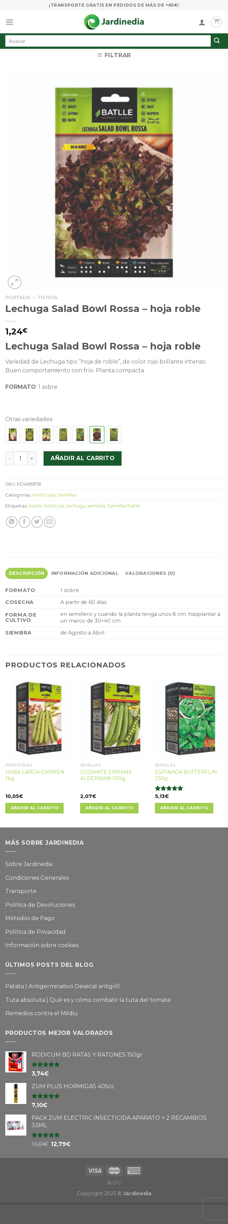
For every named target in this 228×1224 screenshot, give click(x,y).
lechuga (75, 505)
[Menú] (9, 22)
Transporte (21, 891)
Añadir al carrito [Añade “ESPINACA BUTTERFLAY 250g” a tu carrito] (184, 807)
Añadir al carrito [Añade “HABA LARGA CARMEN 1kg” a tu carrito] (35, 807)
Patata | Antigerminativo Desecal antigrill (62, 986)
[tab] (26, 573)
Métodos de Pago (30, 918)
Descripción (27, 573)
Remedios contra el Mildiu (41, 1013)
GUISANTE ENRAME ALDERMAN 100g (106, 775)
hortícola (54, 505)
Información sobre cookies (42, 945)
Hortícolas (44, 495)
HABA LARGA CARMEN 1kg (35, 775)
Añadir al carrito (83, 458)
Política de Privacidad (35, 932)
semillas (96, 505)
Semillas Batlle (124, 505)
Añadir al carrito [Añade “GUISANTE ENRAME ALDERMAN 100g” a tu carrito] (109, 807)
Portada (17, 297)
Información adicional (84, 573)
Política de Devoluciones (40, 905)
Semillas (67, 495)
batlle (35, 505)
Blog (114, 1182)
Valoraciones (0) (150, 573)
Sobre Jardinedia (28, 864)
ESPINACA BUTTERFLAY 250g (186, 775)
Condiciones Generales (37, 877)
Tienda (48, 297)
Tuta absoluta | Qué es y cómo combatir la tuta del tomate (88, 1000)
